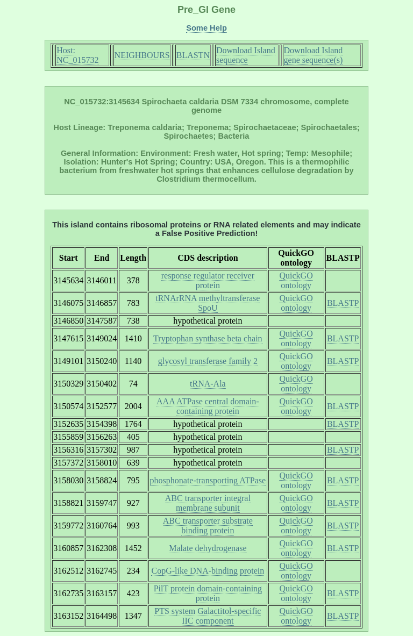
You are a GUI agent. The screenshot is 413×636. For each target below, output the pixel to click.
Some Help (206, 28)
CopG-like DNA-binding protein (207, 570)
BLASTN (193, 55)
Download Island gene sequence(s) (313, 55)
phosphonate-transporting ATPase (208, 480)
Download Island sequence (245, 55)
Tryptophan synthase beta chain (207, 338)
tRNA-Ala (208, 383)
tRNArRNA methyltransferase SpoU (207, 303)
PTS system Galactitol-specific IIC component (207, 615)
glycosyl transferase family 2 (208, 361)
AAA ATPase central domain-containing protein (207, 406)
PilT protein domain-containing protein (208, 593)
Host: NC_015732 (77, 55)
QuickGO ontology (295, 280)
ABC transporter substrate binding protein (208, 525)
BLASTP (343, 303)
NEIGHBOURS (142, 55)
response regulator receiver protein (207, 280)
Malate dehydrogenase (207, 548)
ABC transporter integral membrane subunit (208, 503)
